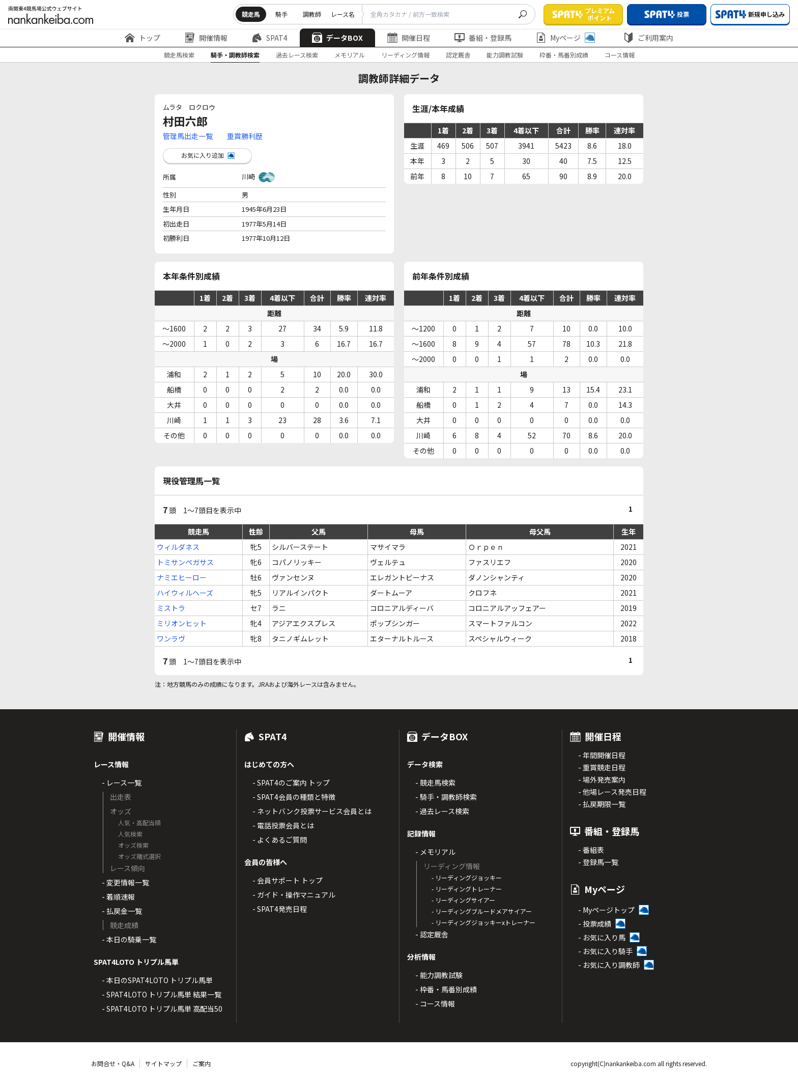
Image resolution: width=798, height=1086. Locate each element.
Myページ (565, 38)
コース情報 (620, 54)
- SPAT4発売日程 (279, 909)
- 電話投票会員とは (283, 825)
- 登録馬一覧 (598, 862)
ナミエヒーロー (182, 577)
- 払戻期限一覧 (601, 804)
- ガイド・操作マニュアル (293, 894)
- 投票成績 (594, 923)
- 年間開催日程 (601, 755)
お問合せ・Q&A (112, 1063)
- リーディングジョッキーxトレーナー (483, 922)
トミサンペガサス (185, 562)
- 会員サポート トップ (287, 880)
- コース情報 (435, 1003)
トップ (142, 38)
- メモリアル (435, 852)
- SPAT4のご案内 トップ (291, 782)
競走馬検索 (179, 54)
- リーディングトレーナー (467, 888)
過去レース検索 (297, 54)
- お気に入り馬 (601, 937)
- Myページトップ (606, 910)
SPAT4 (270, 38)
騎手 (281, 14)
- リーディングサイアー (463, 900)
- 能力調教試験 (439, 975)
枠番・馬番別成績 (563, 54)
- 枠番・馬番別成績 (446, 989)
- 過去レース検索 (442, 811)
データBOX (337, 38)
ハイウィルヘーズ (185, 593)
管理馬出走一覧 (188, 136)
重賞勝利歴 (245, 136)
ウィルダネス (178, 547)
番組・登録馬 (482, 38)
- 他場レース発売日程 (612, 792)
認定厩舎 (458, 54)
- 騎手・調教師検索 (446, 797)
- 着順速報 (118, 897)
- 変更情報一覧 (125, 882)
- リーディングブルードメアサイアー (482, 911)
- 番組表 (591, 850)
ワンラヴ (171, 638)
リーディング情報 (405, 54)
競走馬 (251, 14)
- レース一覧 (121, 782)
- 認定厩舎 (431, 934)
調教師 (312, 14)
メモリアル (349, 54)
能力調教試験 (505, 54)
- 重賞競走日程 (601, 767)
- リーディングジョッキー (467, 877)
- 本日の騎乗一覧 (129, 939)
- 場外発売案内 (601, 779)
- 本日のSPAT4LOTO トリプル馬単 (157, 980)
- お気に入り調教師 (609, 965)
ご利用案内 (648, 38)
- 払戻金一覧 (122, 911)
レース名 (343, 14)
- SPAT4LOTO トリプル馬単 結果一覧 (161, 994)
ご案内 (201, 1063)
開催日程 (408, 38)
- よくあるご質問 (279, 839)
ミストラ (171, 608)
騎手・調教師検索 (235, 54)
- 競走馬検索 (435, 782)
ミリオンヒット (182, 623)
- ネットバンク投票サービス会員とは (312, 811)
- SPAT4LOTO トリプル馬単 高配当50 (162, 1009)
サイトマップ (163, 1063)
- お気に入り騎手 (605, 951)
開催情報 (206, 38)
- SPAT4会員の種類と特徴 (293, 797)
